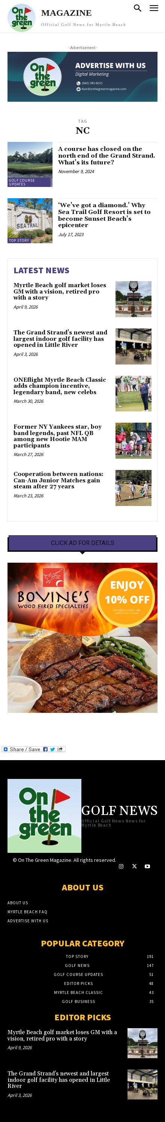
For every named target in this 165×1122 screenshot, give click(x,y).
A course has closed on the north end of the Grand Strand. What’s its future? (106, 155)
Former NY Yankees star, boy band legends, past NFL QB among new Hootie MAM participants (58, 436)
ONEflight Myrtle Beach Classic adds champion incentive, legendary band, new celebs (60, 386)
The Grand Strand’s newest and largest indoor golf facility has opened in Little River (60, 339)
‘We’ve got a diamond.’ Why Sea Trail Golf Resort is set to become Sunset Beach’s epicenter (104, 215)
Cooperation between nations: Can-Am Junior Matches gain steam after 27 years (59, 480)
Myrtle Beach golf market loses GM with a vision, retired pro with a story (60, 291)
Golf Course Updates (22, 182)
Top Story (19, 240)
